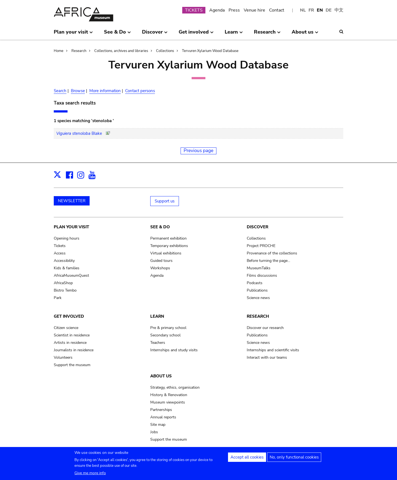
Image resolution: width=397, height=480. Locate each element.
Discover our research (265, 327)
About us (161, 376)
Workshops (160, 268)
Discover (257, 227)
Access (60, 253)
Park (57, 297)
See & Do (160, 227)
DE (329, 10)
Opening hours (66, 238)
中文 (338, 10)
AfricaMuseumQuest (71, 275)
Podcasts (254, 283)
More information (105, 91)
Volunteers (63, 357)
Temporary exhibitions (169, 245)
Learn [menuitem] (234, 34)
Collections (165, 50)
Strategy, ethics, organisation (175, 387)
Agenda (217, 10)
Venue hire (254, 10)
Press (234, 10)
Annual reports (163, 417)
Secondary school (165, 335)
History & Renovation (168, 394)
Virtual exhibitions (165, 253)
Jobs (154, 432)
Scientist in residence (72, 335)
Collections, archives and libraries (121, 50)
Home (58, 50)
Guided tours (161, 260)
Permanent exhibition (168, 238)
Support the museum (72, 364)
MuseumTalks (258, 268)
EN (320, 10)
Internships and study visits (174, 350)
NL (303, 10)
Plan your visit (71, 227)
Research (78, 50)
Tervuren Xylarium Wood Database (210, 50)
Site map (157, 424)
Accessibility (64, 260)
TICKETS (194, 10)
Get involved (69, 316)
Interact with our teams (267, 357)
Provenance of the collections (272, 253)
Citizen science (66, 327)
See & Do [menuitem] (117, 34)
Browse (78, 91)
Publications (257, 290)
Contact (276, 10)
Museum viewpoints (167, 402)
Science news (258, 297)
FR (311, 10)
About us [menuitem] (305, 34)
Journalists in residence (73, 350)
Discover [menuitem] (155, 34)
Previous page (198, 150)
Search (60, 91)
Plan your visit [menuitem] (73, 34)
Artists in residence (70, 342)
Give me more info (90, 475)
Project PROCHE (261, 245)
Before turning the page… (268, 260)
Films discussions (262, 275)
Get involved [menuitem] (196, 34)
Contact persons (140, 91)
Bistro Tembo (65, 290)
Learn (157, 316)
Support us (165, 201)
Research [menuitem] (267, 34)
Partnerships (161, 409)
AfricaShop (63, 283)
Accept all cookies (247, 459)
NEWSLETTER (71, 201)
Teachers (157, 342)
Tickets (60, 245)
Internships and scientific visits (273, 350)
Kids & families (66, 268)
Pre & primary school (168, 327)
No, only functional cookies (294, 459)
